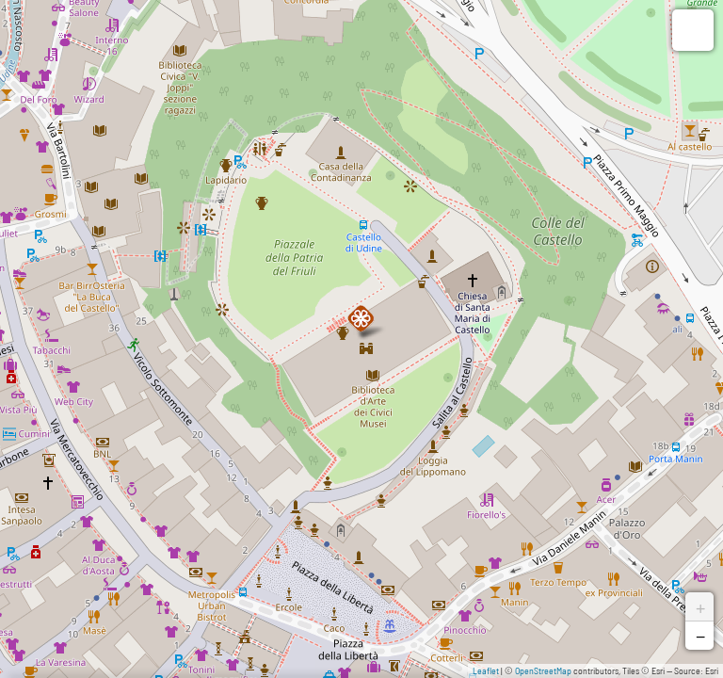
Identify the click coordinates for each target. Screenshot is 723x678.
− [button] (700, 635)
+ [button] (700, 606)
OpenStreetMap (543, 670)
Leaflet (486, 670)
